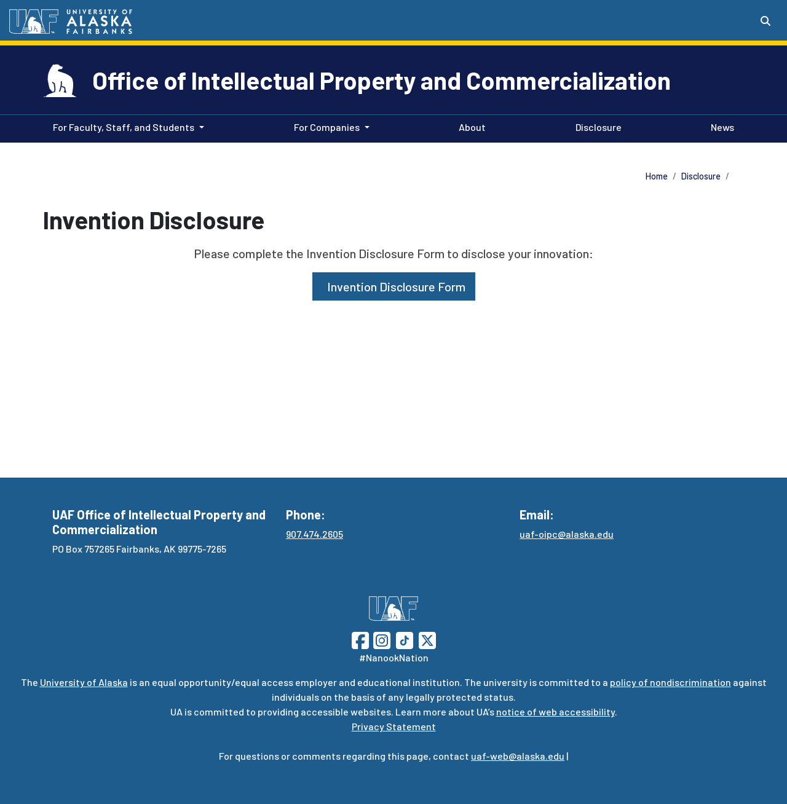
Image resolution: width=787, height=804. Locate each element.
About (470, 126)
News (720, 126)
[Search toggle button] (765, 21)
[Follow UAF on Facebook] (360, 639)
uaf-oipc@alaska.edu (567, 534)
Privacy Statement (394, 726)
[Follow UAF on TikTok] (404, 639)
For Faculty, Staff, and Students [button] (123, 127)
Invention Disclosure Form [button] (393, 286)
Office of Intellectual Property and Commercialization (381, 80)
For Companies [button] (327, 127)
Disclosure (596, 126)
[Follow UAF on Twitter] (427, 639)
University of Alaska (84, 682)
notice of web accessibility (555, 711)
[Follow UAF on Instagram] (380, 639)
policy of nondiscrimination (670, 682)
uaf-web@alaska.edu (517, 756)
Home (657, 176)
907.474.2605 (314, 534)
